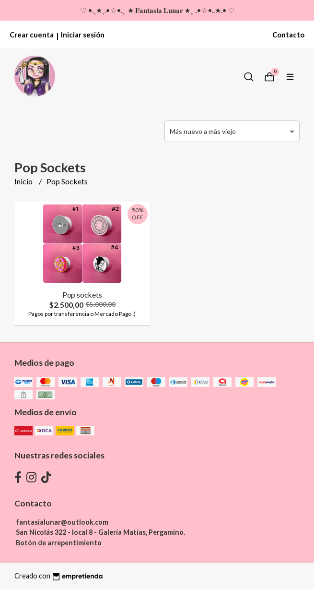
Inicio (24, 181)
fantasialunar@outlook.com (62, 522)
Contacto (288, 34)
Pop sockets (82, 294)
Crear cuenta (32, 34)
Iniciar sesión (83, 34)
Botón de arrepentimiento (59, 543)
